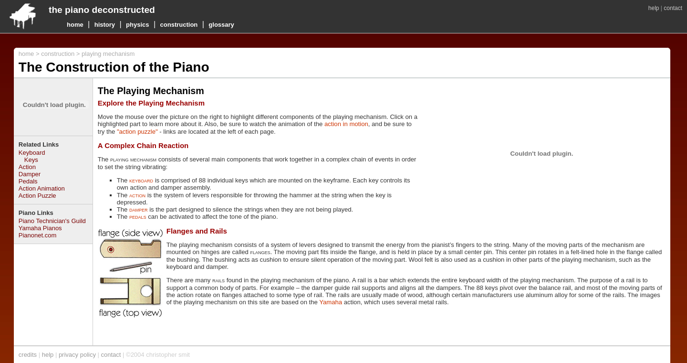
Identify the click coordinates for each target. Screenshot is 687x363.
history (104, 24)
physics (137, 24)
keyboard (141, 180)
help (653, 8)
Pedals (28, 181)
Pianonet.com (38, 235)
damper (138, 209)
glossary (221, 24)
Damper (30, 174)
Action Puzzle (37, 195)
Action (27, 167)
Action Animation (42, 188)
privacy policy (77, 354)
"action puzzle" (137, 131)
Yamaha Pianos (40, 228)
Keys (31, 159)
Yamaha (330, 302)
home (75, 24)
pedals (137, 216)
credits (28, 354)
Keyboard (32, 152)
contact (673, 8)
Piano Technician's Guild (52, 220)
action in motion (346, 124)
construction (179, 24)
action (137, 195)
